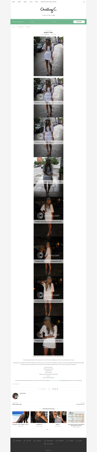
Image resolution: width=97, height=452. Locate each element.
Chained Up (39, 424)
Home (13, 1)
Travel (19, 1)
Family (25, 1)
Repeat (58, 424)
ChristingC (47, 34)
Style (31, 1)
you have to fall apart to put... (20, 424)
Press (36, 1)
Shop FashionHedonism (54, 380)
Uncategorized (20, 26)
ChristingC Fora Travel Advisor (48, 1)
